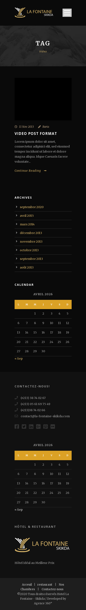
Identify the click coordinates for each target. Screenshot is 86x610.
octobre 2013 (29, 250)
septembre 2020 (32, 207)
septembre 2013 (31, 259)
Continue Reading (30, 171)
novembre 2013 (31, 241)
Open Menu (67, 13)
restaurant (44, 584)
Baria (45, 127)
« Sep (19, 358)
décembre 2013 (31, 233)
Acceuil (27, 584)
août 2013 (27, 267)
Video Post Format (36, 133)
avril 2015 (27, 216)
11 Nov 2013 (26, 127)
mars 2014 (27, 224)
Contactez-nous (52, 589)
